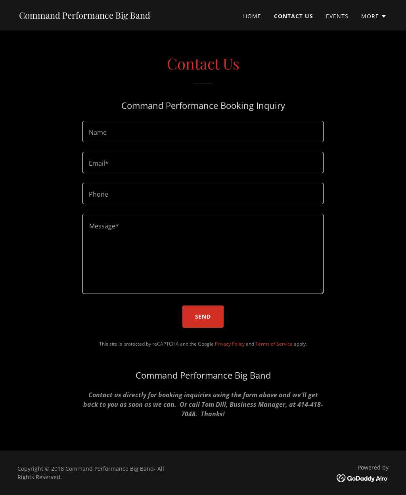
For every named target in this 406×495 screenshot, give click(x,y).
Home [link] (252, 16)
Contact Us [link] (293, 16)
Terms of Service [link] (274, 343)
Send (203, 316)
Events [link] (337, 16)
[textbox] (203, 131)
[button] (374, 16)
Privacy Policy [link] (230, 343)
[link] (84, 16)
